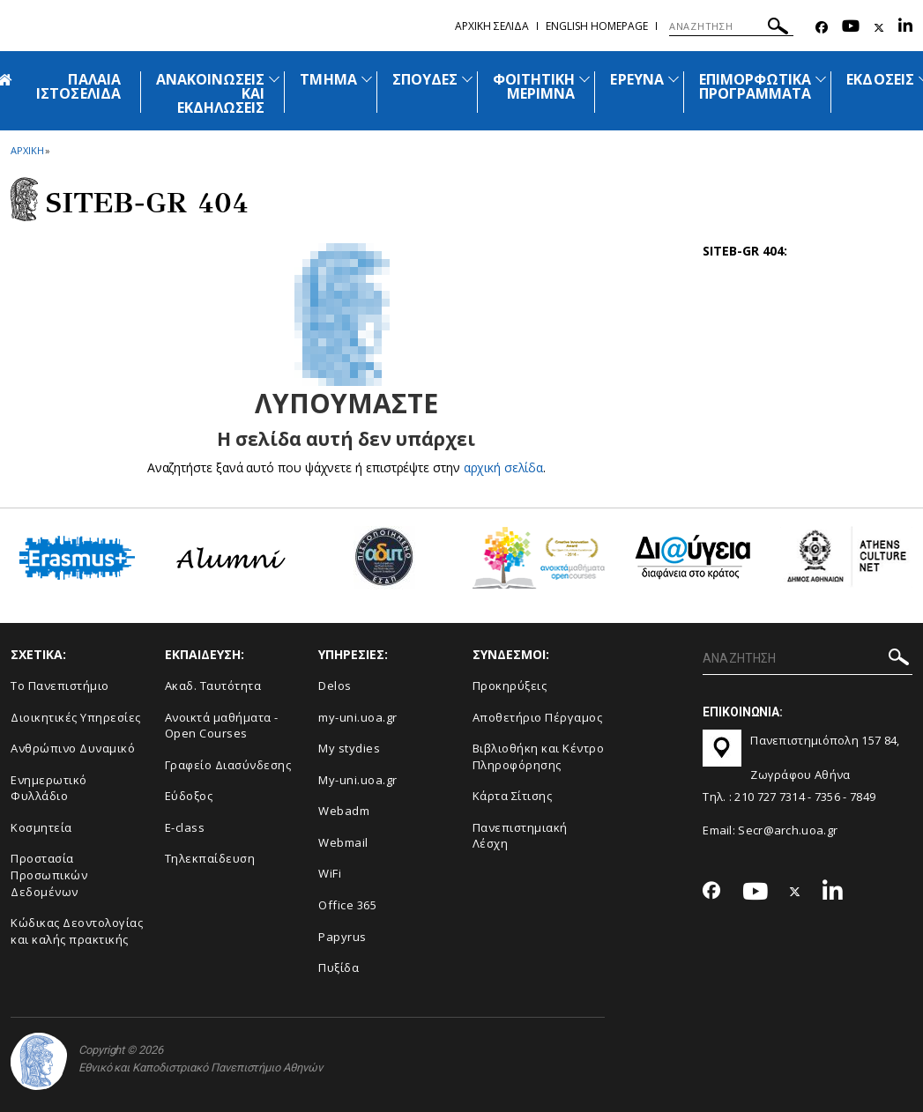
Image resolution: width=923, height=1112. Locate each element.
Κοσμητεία (41, 827)
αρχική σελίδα (503, 467)
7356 (827, 796)
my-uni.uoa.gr (358, 717)
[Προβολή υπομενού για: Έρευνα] (673, 78)
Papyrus (342, 937)
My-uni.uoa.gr (358, 780)
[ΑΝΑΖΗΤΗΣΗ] (731, 26)
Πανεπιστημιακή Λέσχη (520, 835)
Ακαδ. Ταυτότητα (213, 685)
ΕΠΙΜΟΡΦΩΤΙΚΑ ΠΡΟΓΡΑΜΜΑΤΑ (755, 86)
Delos (335, 685)
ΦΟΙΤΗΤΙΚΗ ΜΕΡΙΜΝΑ (534, 86)
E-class (185, 827)
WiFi (329, 873)
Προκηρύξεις (510, 685)
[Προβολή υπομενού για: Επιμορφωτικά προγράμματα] (820, 78)
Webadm (343, 811)
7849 (862, 796)
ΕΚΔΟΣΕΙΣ (879, 79)
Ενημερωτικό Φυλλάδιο (49, 788)
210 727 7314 (769, 796)
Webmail (343, 842)
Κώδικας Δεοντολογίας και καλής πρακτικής (77, 931)
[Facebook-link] (821, 27)
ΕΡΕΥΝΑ (636, 79)
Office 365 (347, 905)
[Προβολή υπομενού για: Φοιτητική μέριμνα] (584, 78)
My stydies (349, 748)
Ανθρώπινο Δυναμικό (73, 748)
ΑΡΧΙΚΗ (27, 150)
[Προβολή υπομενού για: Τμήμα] (366, 78)
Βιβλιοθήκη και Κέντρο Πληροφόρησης (539, 756)
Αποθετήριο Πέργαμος (538, 717)
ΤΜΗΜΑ (328, 79)
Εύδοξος (189, 796)
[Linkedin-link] (905, 27)
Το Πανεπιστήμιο (60, 685)
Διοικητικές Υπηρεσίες (76, 717)
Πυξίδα (338, 967)
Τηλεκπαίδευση (210, 858)
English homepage (597, 26)
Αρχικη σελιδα (492, 26)
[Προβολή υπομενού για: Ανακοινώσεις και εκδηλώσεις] (274, 78)
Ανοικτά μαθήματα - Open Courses (222, 725)
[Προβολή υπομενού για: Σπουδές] (467, 78)
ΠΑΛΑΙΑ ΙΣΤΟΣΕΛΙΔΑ (78, 86)
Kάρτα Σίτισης (513, 796)
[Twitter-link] (879, 27)
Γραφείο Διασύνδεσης (228, 765)
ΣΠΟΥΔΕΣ (425, 79)
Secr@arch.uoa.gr (787, 830)
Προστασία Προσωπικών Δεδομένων (49, 874)
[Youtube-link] (851, 27)
